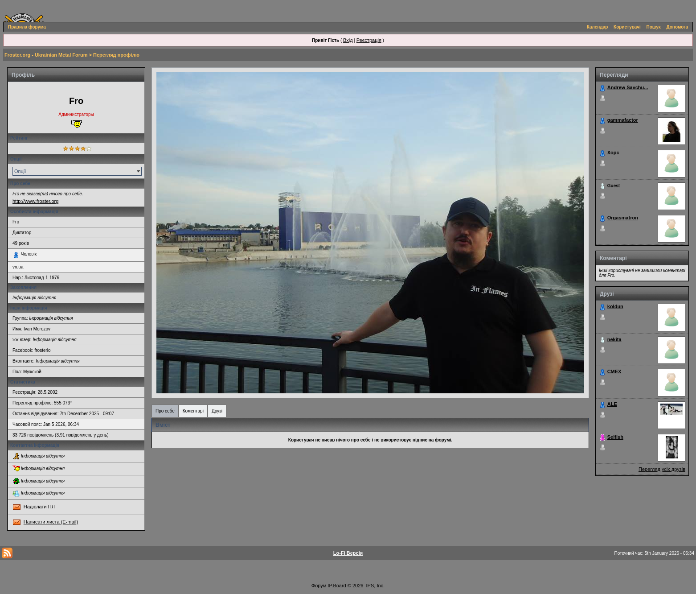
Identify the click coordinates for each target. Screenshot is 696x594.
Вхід (348, 40)
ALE (612, 404)
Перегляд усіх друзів (662, 469)
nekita (614, 339)
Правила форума (27, 27)
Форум (318, 585)
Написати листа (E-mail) (51, 521)
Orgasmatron (622, 217)
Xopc (613, 152)
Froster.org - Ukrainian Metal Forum (45, 55)
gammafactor (622, 120)
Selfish (615, 437)
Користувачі (627, 27)
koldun (615, 306)
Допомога (677, 27)
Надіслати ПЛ (39, 506)
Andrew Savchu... (627, 87)
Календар (597, 27)
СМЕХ (614, 371)
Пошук (654, 27)
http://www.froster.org (35, 201)
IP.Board (337, 585)
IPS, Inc (375, 585)
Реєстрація (368, 40)
